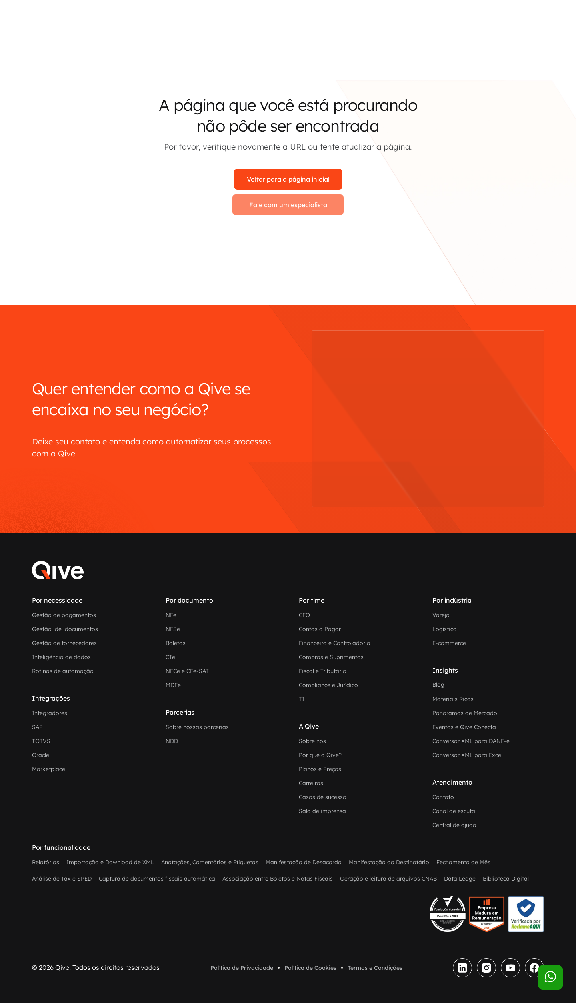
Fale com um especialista (288, 205)
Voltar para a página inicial (288, 179)
